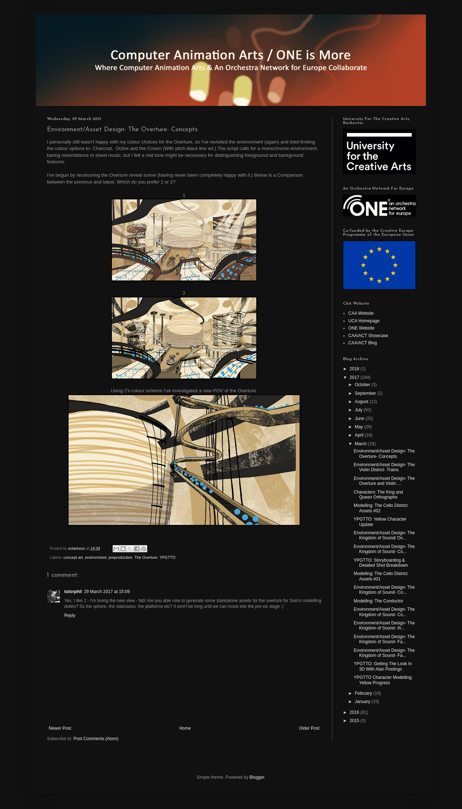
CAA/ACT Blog (362, 342)
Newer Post (60, 728)
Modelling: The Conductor (378, 601)
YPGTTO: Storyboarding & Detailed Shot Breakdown (381, 563)
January (363, 701)
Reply (69, 615)
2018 (355, 368)
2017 (355, 377)
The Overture (146, 557)
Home (185, 728)
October (363, 384)
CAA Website (361, 313)
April (360, 435)
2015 (355, 720)
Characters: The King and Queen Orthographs (378, 495)
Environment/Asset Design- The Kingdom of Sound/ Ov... (384, 535)
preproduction (120, 557)
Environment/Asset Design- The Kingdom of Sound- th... (384, 625)
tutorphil (73, 591)
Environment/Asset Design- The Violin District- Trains (384, 467)
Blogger (256, 777)
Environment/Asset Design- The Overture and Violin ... (384, 481)
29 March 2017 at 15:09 (107, 591)
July (359, 409)
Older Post (309, 728)
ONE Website (361, 328)
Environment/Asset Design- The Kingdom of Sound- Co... (384, 549)
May (359, 426)
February (364, 693)
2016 (355, 712)
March (361, 443)
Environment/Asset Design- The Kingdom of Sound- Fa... (384, 639)
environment (95, 557)
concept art (73, 557)
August (362, 401)
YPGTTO (167, 557)
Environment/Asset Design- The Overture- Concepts (384, 453)
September (366, 393)
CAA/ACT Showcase (368, 335)
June (360, 418)
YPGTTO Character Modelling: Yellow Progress (383, 680)
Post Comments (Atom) (95, 738)
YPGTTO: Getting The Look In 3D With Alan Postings (383, 666)
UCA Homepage (364, 320)
